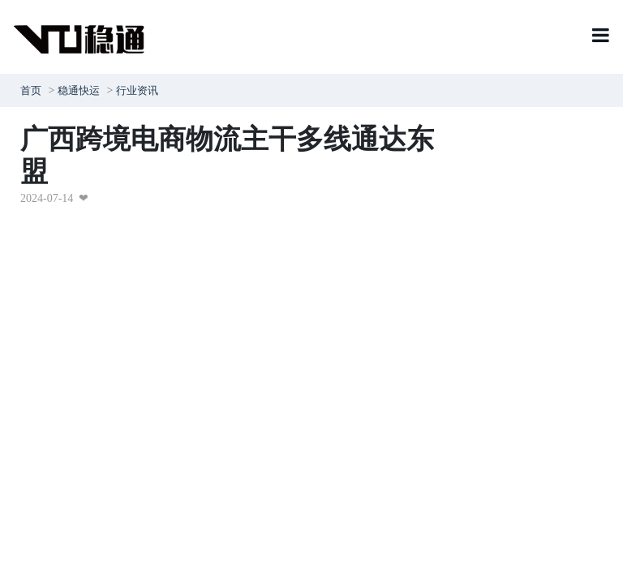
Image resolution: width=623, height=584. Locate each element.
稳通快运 (79, 90)
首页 (30, 90)
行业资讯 (137, 90)
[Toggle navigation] (600, 36)
